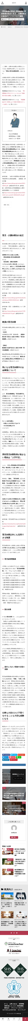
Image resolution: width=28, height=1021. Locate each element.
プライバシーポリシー (17, 1008)
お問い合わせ (13, 1004)
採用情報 (21, 1004)
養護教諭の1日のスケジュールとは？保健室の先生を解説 (13, 93)
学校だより (19, 1019)
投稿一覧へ (13, 837)
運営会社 (6, 1008)
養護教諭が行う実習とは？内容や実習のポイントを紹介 (13, 102)
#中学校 (11, 19)
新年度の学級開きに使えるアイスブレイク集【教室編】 (20, 852)
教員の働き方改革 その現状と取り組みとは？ (21, 904)
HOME (4, 27)
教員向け (5, 19)
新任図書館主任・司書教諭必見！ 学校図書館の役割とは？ (20, 873)
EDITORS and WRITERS (9, 1010)
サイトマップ (21, 1010)
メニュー (14, 1019)
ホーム (6, 1004)
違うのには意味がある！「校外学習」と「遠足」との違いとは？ (6, 905)
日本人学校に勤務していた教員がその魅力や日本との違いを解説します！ (21, 924)
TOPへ (25, 1019)
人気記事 (8, 1019)
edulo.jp (19, 1013)
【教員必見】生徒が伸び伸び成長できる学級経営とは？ (20, 862)
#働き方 (15, 19)
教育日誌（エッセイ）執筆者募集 (14, 1006)
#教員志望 (20, 19)
